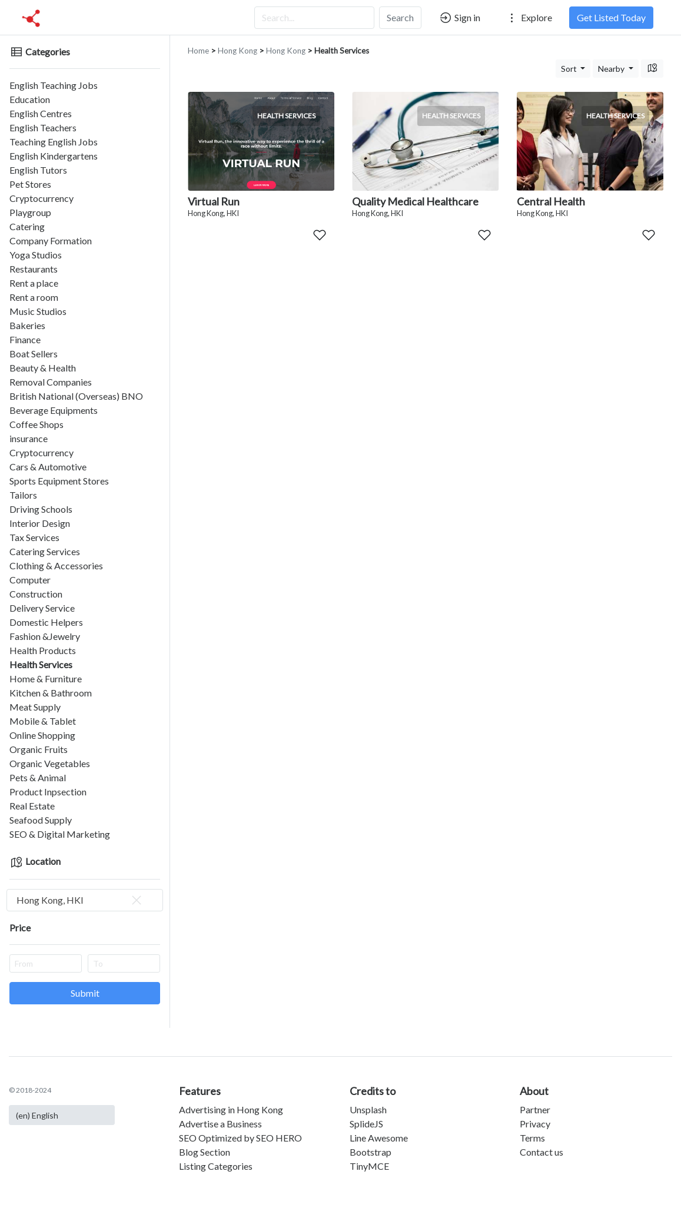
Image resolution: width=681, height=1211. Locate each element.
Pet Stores (30, 184)
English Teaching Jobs (53, 85)
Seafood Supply (40, 819)
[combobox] (84, 900)
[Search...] (314, 17)
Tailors (23, 494)
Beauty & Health (42, 367)
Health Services (40, 664)
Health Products (42, 650)
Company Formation (50, 240)
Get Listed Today (611, 17)
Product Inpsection (48, 791)
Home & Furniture (45, 678)
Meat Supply (35, 706)
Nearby (612, 69)
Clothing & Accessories (56, 565)
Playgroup (30, 212)
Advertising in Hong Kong (231, 1109)
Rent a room (33, 297)
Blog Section (204, 1151)
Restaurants (33, 268)
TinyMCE (369, 1166)
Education (29, 99)
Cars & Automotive (48, 466)
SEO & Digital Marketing (59, 834)
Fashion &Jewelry (44, 636)
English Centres (40, 113)
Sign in (459, 18)
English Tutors (38, 169)
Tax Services (34, 537)
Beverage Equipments (53, 410)
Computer (30, 579)
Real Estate (32, 805)
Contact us (541, 1151)
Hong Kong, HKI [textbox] (80, 900)
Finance (25, 339)
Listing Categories (216, 1166)
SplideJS (366, 1123)
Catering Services (44, 551)
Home (198, 50)
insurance (28, 438)
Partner (535, 1109)
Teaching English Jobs (53, 141)
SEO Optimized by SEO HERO (240, 1137)
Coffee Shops (36, 424)
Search (400, 17)
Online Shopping (42, 735)
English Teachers (43, 127)
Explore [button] (528, 18)
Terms (532, 1137)
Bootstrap (370, 1151)
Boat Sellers (33, 353)
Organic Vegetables (49, 763)
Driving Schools (40, 509)
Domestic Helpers (46, 622)
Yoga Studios (35, 254)
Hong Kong (237, 50)
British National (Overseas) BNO (76, 396)
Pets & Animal (37, 777)
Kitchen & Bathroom (50, 692)
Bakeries (27, 325)
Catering (27, 226)
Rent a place (33, 282)
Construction (35, 593)
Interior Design (39, 523)
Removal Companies (50, 381)
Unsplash (368, 1109)
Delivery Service (42, 607)
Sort (570, 69)
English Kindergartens (53, 155)
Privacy (535, 1123)
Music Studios (38, 311)
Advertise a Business (220, 1123)
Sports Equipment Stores (59, 480)
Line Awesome (379, 1137)
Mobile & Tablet (42, 720)
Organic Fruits (38, 749)
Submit (85, 992)
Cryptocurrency (41, 198)
